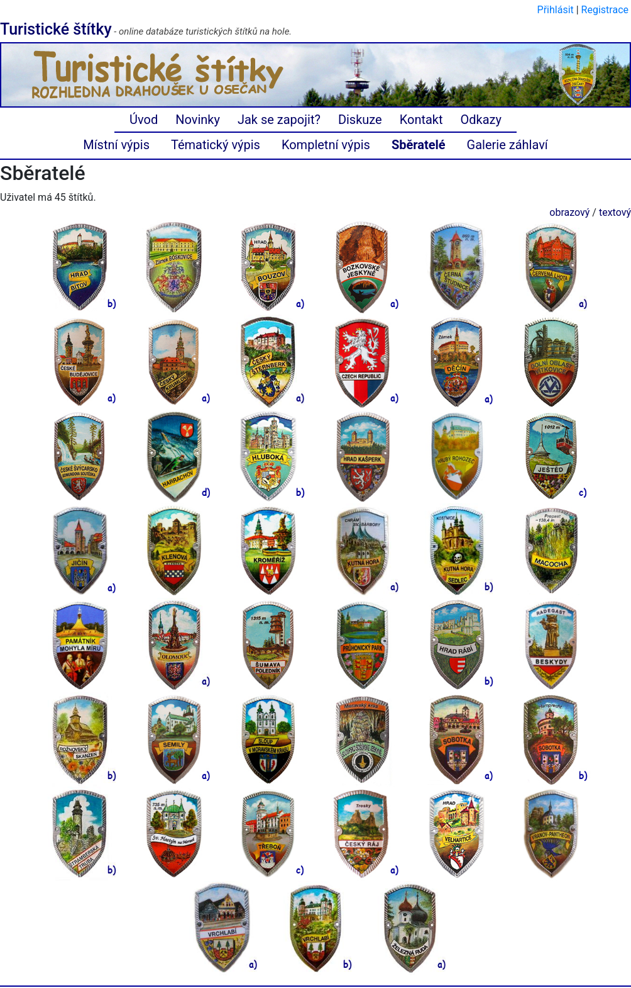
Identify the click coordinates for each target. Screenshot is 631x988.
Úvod (143, 119)
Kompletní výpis (326, 144)
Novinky (197, 119)
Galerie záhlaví (507, 144)
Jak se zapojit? (279, 119)
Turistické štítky (56, 29)
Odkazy (481, 119)
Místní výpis (116, 144)
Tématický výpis (215, 144)
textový (615, 212)
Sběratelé (419, 144)
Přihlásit (555, 10)
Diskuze (360, 119)
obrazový (569, 212)
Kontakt (421, 119)
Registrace (604, 10)
